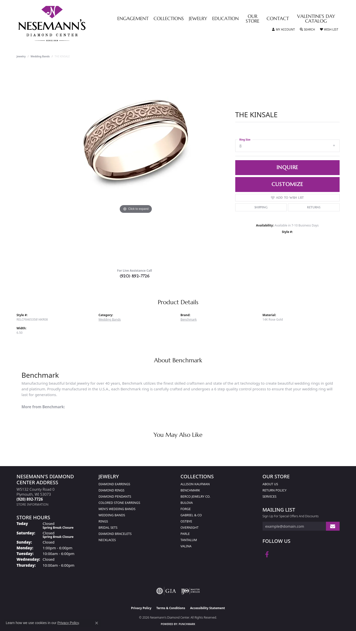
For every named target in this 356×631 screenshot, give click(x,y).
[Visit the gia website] (166, 591)
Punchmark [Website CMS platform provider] (187, 624)
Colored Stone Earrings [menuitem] (119, 502)
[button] (283, 29)
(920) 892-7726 (135, 275)
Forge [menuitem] (186, 509)
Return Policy (275, 490)
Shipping (261, 207)
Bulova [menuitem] (187, 502)
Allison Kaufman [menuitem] (195, 484)
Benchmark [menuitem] (190, 490)
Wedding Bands (40, 56)
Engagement (133, 18)
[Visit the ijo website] (190, 591)
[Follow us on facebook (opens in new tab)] (267, 554)
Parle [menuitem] (185, 533)
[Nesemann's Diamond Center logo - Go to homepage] (67, 23)
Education (225, 18)
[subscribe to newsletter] (332, 526)
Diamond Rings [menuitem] (111, 490)
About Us (270, 484)
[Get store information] (33, 504)
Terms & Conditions (170, 608)
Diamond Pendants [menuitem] (115, 496)
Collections (169, 18)
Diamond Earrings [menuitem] (114, 484)
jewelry (21, 56)
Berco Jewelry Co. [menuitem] (195, 496)
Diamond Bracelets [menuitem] (115, 533)
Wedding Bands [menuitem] (112, 515)
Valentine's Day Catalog (316, 19)
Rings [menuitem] (103, 521)
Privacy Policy (141, 608)
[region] (135, 165)
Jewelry (198, 18)
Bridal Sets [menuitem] (108, 527)
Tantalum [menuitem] (189, 540)
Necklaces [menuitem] (107, 540)
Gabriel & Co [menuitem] (191, 515)
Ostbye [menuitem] (186, 521)
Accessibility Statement (207, 608)
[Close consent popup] (96, 623)
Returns (313, 207)
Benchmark (189, 319)
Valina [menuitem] (186, 546)
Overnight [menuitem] (190, 527)
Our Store (252, 19)
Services (270, 496)
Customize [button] (287, 184)
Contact (278, 18)
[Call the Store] (30, 499)
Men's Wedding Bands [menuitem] (117, 509)
